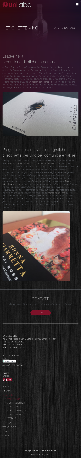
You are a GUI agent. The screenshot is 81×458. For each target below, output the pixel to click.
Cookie (6, 358)
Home (57, 28)
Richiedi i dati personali (14, 365)
